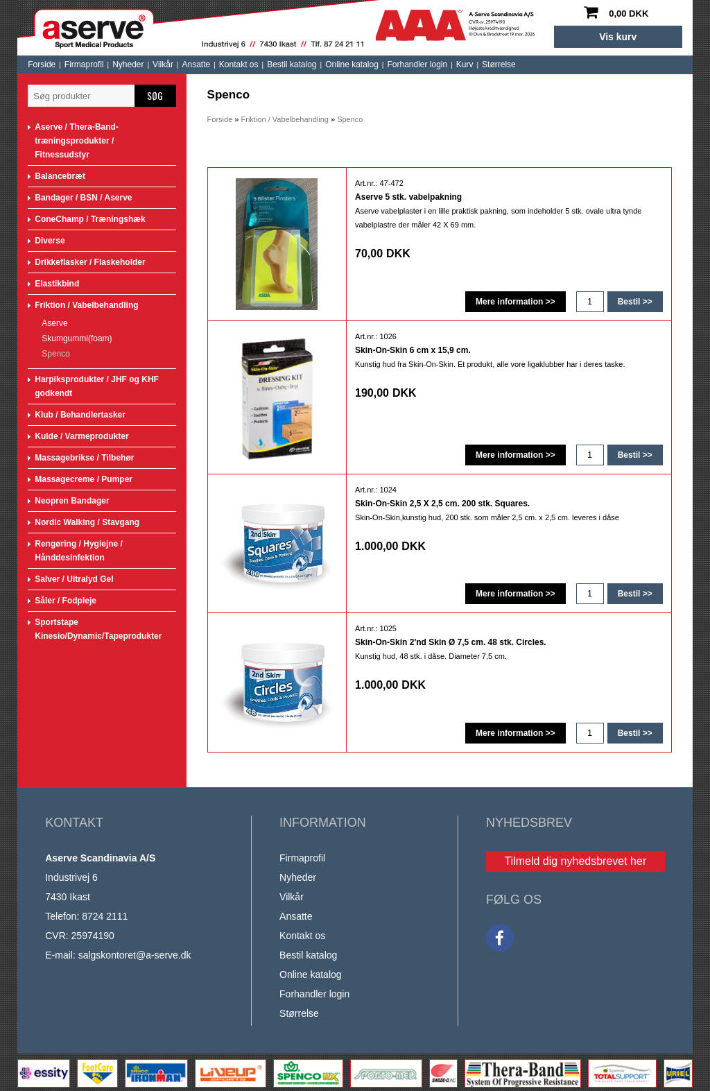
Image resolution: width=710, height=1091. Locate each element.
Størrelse (499, 64)
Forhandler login (417, 64)
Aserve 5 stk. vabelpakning (408, 197)
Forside (41, 64)
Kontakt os (239, 64)
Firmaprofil (84, 64)
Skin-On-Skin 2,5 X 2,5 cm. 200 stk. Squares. (442, 503)
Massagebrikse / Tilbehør (84, 458)
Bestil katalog (291, 64)
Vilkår (163, 64)
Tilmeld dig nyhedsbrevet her (575, 861)
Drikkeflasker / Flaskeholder (90, 262)
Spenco (56, 354)
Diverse (49, 241)
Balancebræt (60, 176)
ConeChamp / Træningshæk (90, 219)
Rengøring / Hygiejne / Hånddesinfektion (79, 550)
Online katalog (352, 64)
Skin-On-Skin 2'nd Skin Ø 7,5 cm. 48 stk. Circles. (450, 642)
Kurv (465, 64)
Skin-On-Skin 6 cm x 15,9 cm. (413, 350)
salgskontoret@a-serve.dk (134, 955)
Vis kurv (618, 36)
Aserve (54, 323)
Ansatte (196, 64)
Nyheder (128, 64)
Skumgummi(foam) (77, 338)
